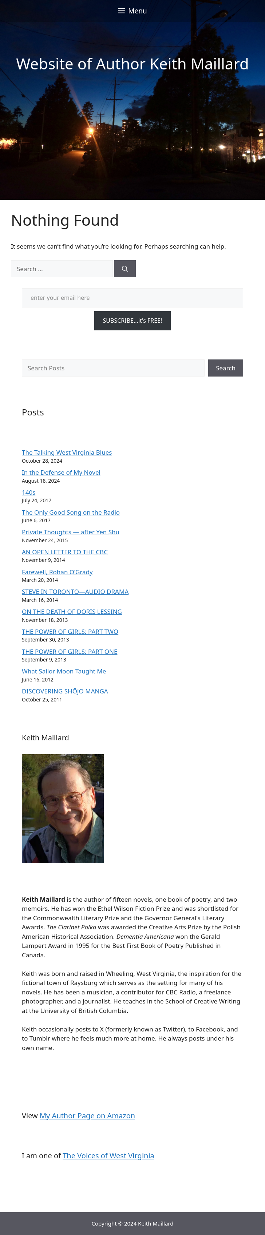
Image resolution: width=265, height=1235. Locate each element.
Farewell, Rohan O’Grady (57, 572)
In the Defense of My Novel (61, 472)
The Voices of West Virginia (108, 1155)
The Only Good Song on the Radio (71, 512)
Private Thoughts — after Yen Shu (70, 532)
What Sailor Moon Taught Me (64, 671)
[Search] (125, 269)
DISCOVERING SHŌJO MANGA (65, 691)
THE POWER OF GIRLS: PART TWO (70, 631)
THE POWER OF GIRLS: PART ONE (69, 651)
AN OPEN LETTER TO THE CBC (65, 552)
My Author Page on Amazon (87, 1116)
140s (28, 492)
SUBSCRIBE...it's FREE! (132, 321)
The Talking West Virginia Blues (67, 452)
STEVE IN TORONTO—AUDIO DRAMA (75, 591)
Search (226, 368)
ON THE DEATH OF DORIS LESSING (72, 611)
